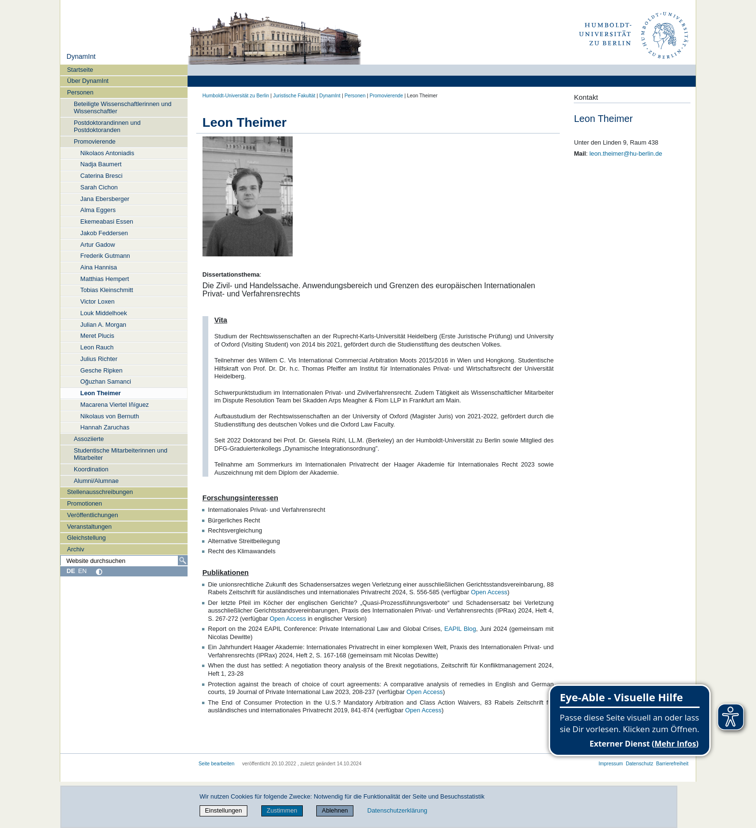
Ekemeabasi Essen (107, 221)
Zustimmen (282, 810)
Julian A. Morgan (103, 324)
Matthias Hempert (105, 278)
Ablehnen (335, 810)
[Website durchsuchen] (124, 560)
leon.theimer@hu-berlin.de (625, 153)
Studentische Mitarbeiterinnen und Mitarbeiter (120, 454)
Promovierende (95, 141)
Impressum (610, 763)
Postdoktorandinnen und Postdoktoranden (107, 126)
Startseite (80, 69)
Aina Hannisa (99, 267)
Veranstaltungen (89, 526)
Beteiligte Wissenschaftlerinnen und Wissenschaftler (123, 107)
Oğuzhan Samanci (106, 381)
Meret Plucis (97, 335)
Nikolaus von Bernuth (110, 416)
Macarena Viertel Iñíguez (115, 404)
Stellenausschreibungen (100, 491)
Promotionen (84, 503)
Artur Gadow (98, 244)
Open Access (489, 592)
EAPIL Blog (460, 628)
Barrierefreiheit (672, 763)
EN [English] (82, 570)
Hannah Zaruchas (105, 427)
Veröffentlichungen (92, 515)
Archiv (75, 549)
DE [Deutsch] (71, 570)
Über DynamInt (87, 80)
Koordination (91, 469)
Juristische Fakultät (294, 95)
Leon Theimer (101, 393)
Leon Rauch (97, 347)
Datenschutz (639, 763)
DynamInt (81, 56)
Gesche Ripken (102, 370)
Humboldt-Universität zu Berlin (235, 95)
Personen (80, 92)
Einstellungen (223, 810)
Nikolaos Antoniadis (108, 153)
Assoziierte (89, 438)
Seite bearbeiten (217, 763)
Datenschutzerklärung (397, 810)
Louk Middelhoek (104, 313)
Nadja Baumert (101, 164)
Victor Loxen (98, 301)
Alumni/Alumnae (96, 480)
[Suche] (183, 560)
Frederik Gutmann (105, 255)
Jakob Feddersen (104, 233)
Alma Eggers (98, 210)
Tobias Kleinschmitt (107, 290)
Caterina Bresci (101, 175)
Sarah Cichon (99, 187)
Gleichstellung (86, 537)
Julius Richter (99, 358)
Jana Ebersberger (105, 198)
